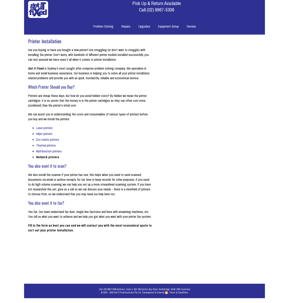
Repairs (125, 26)
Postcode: (197, 265)
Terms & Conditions (178, 297)
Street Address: (194, 237)
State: (200, 256)
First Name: (197, 190)
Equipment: (197, 100)
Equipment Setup (168, 26)
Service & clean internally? (188, 138)
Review (191, 26)
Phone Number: (194, 227)
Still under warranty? (191, 128)
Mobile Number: (194, 218)
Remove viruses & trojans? (187, 147)
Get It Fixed (36, 68)
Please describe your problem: (185, 65)
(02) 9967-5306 (160, 9)
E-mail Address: (194, 208)
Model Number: (195, 119)
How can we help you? (209, 50)
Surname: (198, 199)
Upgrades (144, 26)
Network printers (47, 157)
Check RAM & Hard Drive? (188, 157)
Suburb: (199, 246)
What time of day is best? (188, 180)
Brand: (200, 110)
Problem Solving (103, 26)
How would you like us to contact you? (184, 168)
